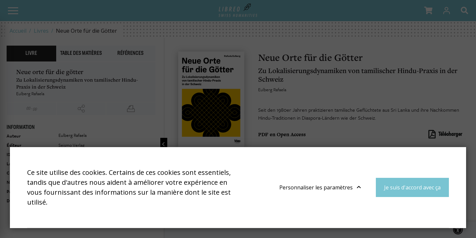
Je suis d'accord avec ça (412, 187)
